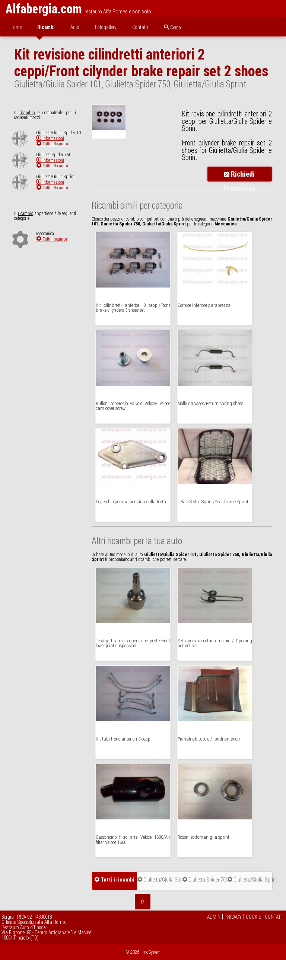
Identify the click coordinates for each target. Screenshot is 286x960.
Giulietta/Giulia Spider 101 (159, 879)
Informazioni (50, 138)
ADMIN (213, 916)
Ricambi (46, 27)
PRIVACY (233, 916)
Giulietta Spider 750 (204, 879)
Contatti (140, 27)
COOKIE (253, 916)
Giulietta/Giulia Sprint (249, 879)
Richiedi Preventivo (239, 175)
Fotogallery (106, 27)
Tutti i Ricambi (52, 144)
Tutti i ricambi (51, 239)
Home (16, 27)
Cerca (172, 27)
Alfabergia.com (44, 9)
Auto (74, 27)
